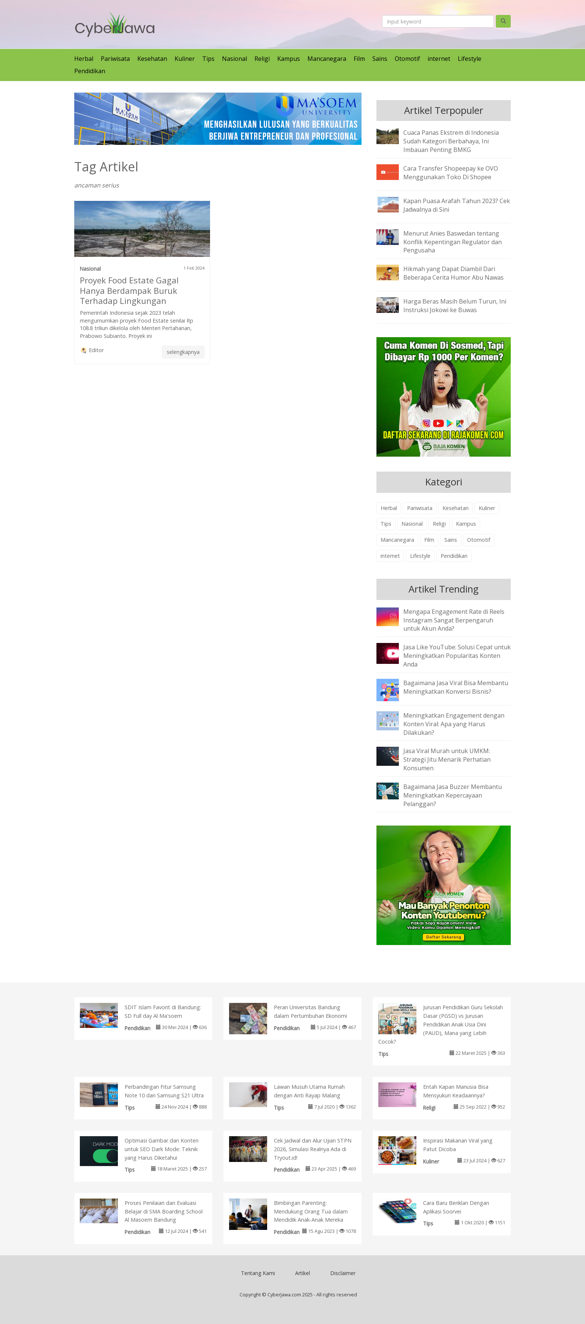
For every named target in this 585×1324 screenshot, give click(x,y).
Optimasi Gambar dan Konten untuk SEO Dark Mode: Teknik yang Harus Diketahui (161, 1149)
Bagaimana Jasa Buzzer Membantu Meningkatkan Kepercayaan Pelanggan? (452, 795)
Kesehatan (152, 59)
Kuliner (185, 59)
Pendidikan (89, 71)
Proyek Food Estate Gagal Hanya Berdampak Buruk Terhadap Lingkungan (129, 290)
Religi (262, 59)
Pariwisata (115, 59)
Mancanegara (326, 59)
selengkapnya (183, 351)
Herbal (83, 59)
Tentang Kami (258, 1273)
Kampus (288, 59)
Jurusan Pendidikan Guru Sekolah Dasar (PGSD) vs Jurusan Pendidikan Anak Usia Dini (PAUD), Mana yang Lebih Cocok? (440, 1024)
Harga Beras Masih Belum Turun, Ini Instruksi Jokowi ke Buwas (454, 305)
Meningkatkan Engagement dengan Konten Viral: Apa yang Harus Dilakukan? (453, 724)
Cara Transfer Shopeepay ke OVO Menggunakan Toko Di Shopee (450, 172)
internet (439, 59)
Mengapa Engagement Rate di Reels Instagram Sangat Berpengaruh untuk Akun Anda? (453, 620)
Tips (208, 59)
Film (359, 59)
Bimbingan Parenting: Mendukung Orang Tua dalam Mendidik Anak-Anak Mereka (311, 1211)
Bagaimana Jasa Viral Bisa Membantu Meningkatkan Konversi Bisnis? (455, 687)
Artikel (302, 1273)
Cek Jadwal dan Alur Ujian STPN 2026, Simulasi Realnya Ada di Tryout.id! (312, 1149)
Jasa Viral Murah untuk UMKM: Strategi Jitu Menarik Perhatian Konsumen (447, 759)
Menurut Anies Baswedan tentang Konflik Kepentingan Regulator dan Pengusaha (452, 242)
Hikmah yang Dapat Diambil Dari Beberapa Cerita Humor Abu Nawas (453, 273)
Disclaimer (343, 1273)
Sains (379, 59)
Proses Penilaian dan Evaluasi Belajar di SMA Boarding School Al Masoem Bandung (164, 1211)
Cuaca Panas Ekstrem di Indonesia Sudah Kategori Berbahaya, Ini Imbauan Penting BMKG (451, 141)
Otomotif (407, 59)
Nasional (234, 59)
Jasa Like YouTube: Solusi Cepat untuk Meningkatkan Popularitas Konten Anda (457, 655)
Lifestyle (469, 59)
